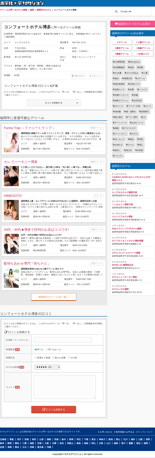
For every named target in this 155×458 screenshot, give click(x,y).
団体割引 (145, 112)
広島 (101, 443)
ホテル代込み (132, 73)
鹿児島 (40, 447)
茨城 (56, 439)
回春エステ (120, 89)
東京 (94, 439)
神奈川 (102, 439)
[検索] (131, 11)
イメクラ (143, 89)
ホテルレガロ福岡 (120, 289)
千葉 (86, 439)
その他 (73, 357)
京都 (39, 443)
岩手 (19, 439)
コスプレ (119, 156)
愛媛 (131, 443)
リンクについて (145, 432)
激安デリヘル (122, 48)
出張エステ (144, 54)
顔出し (118, 150)
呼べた (40, 349)
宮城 (26, 439)
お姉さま (119, 145)
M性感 (140, 150)
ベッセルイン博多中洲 (122, 204)
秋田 (34, 439)
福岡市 (43, 143)
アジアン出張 (134, 106)
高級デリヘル (96, 128)
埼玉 (79, 439)
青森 (12, 439)
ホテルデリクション (73, 454)
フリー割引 (133, 117)
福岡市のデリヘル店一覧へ (53, 297)
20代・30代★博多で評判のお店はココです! (36, 229)
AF (144, 117)
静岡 (9, 443)
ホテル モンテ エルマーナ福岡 (126, 253)
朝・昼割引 (131, 112)
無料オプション (121, 100)
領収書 (118, 112)
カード (148, 106)
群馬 (71, 439)
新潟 (110, 439)
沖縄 (49, 447)
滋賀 (32, 443)
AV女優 (118, 73)
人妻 (146, 73)
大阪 (47, 443)
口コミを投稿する (53, 103)
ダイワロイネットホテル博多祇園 (127, 241)
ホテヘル (141, 78)
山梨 (140, 439)
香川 (123, 443)
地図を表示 (78, 76)
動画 (117, 128)
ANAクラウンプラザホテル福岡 (126, 228)
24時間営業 (120, 62)
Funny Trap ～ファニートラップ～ (29, 128)
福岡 (35, 143)
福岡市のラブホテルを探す (134, 23)
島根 (86, 443)
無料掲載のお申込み (125, 432)
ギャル (131, 145)
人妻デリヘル (96, 229)
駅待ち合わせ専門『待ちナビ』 (27, 263)
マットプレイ (121, 134)
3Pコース (119, 106)
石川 (125, 439)
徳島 (116, 443)
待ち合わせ (135, 62)
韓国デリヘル (122, 54)
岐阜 (2, 443)
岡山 (94, 443)
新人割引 (119, 117)
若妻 (132, 89)
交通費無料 (120, 67)
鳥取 (79, 443)
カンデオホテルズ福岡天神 (124, 192)
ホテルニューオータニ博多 (124, 277)
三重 (24, 443)
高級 (141, 67)
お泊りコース (138, 123)
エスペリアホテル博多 (122, 216)
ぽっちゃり (120, 139)
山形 (41, 439)
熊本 (17, 447)
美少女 (129, 150)
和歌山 (70, 443)
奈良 (62, 443)
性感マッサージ (121, 95)
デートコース (121, 123)
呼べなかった (54, 349)
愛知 (17, 443)
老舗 (136, 95)
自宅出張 (138, 100)
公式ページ (97, 76)
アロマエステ (130, 128)
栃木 (64, 439)
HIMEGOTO (13, 196)
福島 (49, 439)
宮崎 (32, 447)
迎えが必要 (60, 357)
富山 (118, 439)
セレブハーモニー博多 (21, 162)
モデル (135, 134)
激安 (132, 67)
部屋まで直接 (43, 357)
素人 (141, 145)
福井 (133, 439)
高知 (138, 443)
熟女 (117, 78)
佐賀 (2, 447)
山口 (108, 443)
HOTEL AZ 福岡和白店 (122, 265)
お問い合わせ (106, 432)
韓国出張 (128, 78)
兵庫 (54, 443)
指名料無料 (120, 84)
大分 (24, 447)
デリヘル (98, 195)
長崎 (9, 447)
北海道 (3, 439)
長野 (148, 439)
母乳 (141, 139)
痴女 (132, 139)
